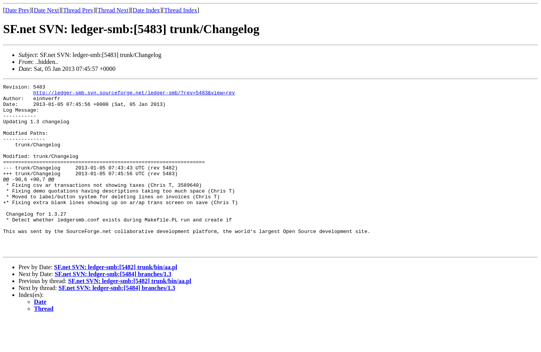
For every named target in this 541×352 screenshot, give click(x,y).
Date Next (46, 10)
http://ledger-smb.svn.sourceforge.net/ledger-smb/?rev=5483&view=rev (134, 94)
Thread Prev (78, 10)
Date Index (146, 10)
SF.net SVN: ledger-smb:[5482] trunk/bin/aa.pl (115, 300)
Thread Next (113, 10)
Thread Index (180, 10)
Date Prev (17, 10)
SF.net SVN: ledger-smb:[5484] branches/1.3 (113, 307)
